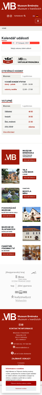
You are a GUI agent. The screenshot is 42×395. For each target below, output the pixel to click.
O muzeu (21, 363)
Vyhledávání (19, 16)
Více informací (8, 132)
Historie (21, 365)
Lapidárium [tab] (27, 76)
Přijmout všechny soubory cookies (21, 383)
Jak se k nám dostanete (22, 354)
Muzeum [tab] (6, 76)
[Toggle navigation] (38, 21)
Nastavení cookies (21, 388)
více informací (29, 160)
